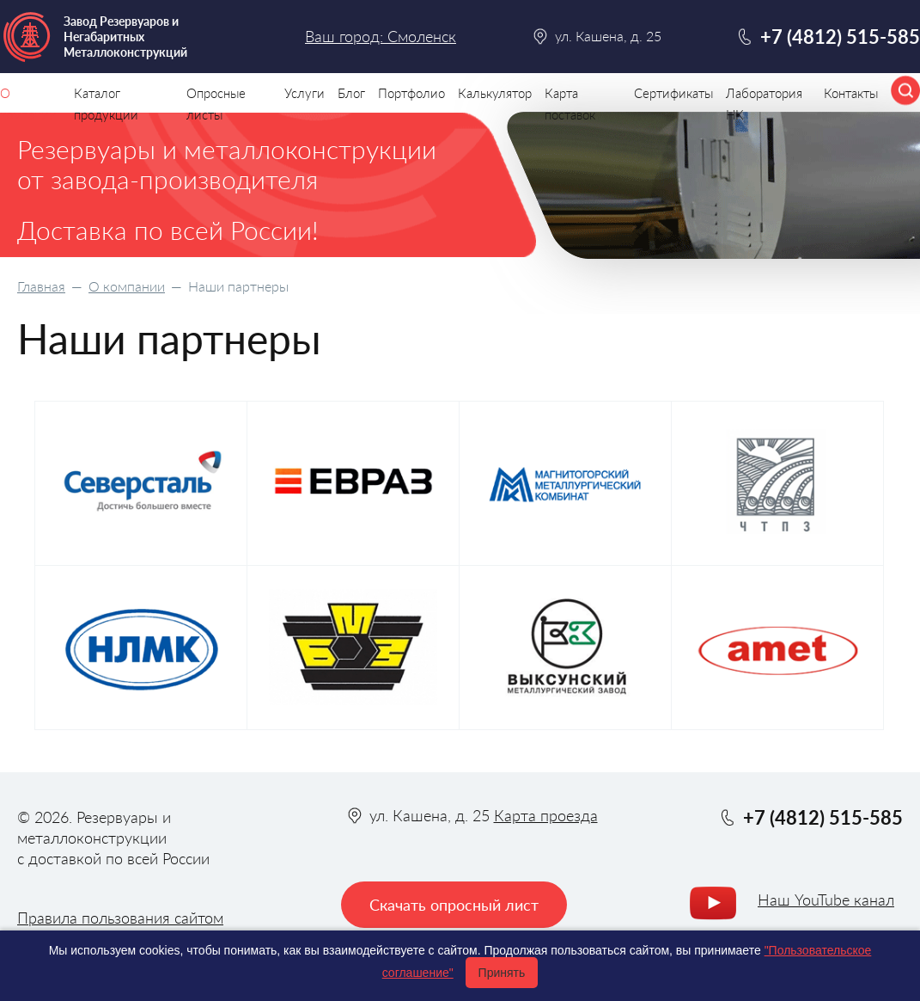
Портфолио (411, 93)
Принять (502, 973)
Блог (351, 93)
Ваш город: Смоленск (380, 36)
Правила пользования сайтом (120, 917)
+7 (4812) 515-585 (840, 36)
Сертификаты (673, 93)
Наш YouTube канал (826, 899)
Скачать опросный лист (454, 904)
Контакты (851, 93)
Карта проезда (546, 815)
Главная (41, 286)
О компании (126, 286)
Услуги (304, 93)
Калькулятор (495, 93)
